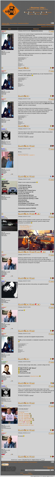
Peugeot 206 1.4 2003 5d (24, 423)
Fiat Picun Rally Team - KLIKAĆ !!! (26, 155)
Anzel (2, 179)
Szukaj (30, 12)
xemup (3, 254)
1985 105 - (24, 422)
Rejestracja (31, 14)
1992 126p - (24, 417)
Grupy (43, 12)
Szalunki (31, 474)
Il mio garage (21, 412)
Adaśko (3, 129)
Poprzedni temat (41, 24)
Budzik (3, 149)
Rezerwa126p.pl (6, 24)
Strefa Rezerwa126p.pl (23, 23)
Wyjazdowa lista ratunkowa (47, 26)
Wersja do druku (50, 467)
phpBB (21, 473)
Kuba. (2, 406)
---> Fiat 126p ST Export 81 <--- (25, 226)
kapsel (3, 31)
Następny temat (50, 24)
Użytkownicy (36, 12)
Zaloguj (37, 14)
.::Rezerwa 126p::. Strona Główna (9, 23)
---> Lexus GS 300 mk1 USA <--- (26, 229)
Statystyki (48, 12)
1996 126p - (24, 415)
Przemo (29, 473)
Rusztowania (26, 474)
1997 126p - (25, 418)
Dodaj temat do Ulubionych (48, 466)
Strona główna (44, 14)
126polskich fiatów (34, 376)
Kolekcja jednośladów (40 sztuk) (25, 425)
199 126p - (25, 420)
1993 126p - (23, 413)
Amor (2, 216)
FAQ (25, 12)
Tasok (2, 281)
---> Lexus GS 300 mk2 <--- (24, 227)
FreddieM (3, 362)
